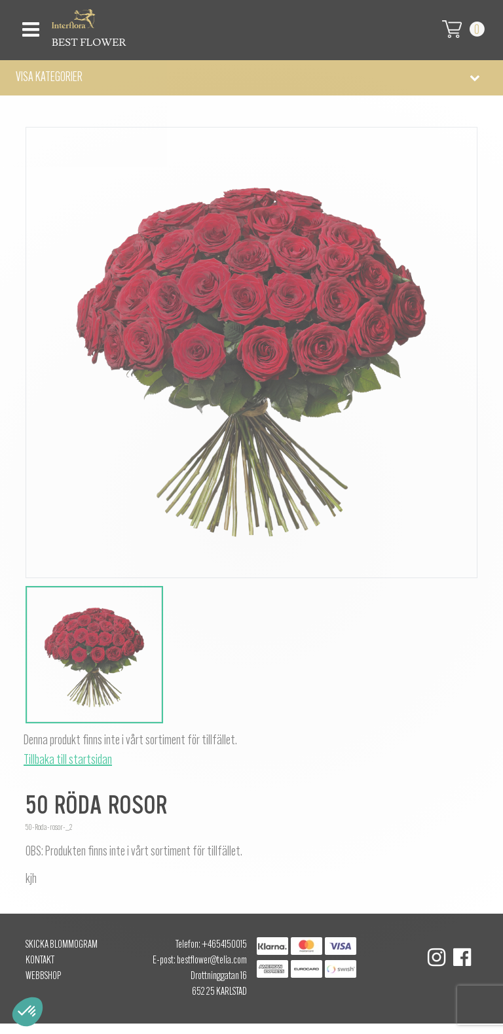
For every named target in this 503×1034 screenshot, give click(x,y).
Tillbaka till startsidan (68, 760)
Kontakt (40, 961)
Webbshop (43, 976)
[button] (251, 77)
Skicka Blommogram (62, 945)
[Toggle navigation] (29, 26)
